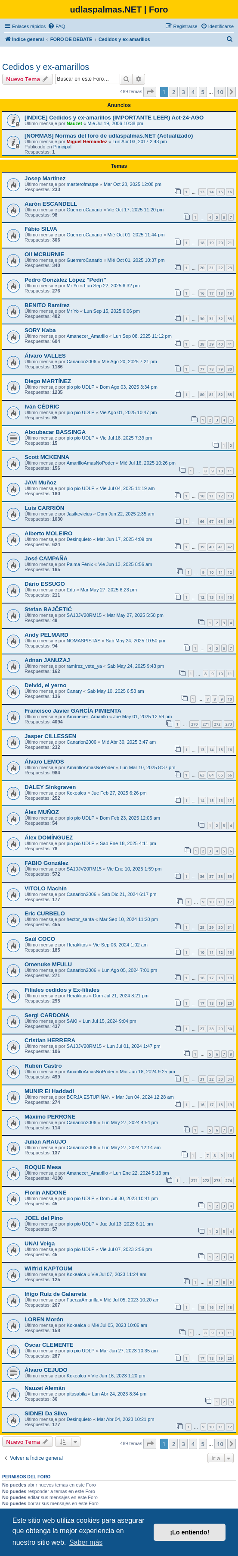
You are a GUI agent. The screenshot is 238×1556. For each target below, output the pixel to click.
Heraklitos (77, 944)
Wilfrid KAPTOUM (48, 1268)
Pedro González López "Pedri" (65, 280)
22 (220, 267)
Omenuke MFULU (48, 964)
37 (211, 876)
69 (230, 521)
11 (230, 471)
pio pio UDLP (81, 387)
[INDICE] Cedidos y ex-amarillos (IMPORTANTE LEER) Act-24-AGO (114, 117)
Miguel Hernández (87, 141)
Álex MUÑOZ (42, 812)
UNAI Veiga (40, 1243)
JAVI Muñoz (40, 482)
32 (220, 318)
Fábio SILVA (41, 229)
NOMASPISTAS (84, 640)
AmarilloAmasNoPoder (90, 462)
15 (220, 192)
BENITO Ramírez (47, 305)
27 (202, 1028)
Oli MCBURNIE (44, 254)
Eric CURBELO (45, 913)
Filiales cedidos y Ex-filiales (62, 990)
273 (229, 724)
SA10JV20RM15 (84, 615)
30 (202, 318)
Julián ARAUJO (45, 1141)
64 (211, 775)
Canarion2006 (81, 361)
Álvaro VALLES (45, 355)
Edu (71, 589)
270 (194, 724)
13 (202, 192)
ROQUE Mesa (43, 1167)
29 (211, 927)
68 (220, 521)
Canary (74, 691)
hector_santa (80, 919)
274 (229, 1180)
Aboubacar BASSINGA (55, 432)
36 (202, 876)
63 (202, 775)
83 (230, 394)
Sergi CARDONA (47, 1015)
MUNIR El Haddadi (49, 1091)
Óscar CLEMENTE (49, 1345)
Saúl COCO (40, 939)
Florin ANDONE (45, 1192)
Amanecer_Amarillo (87, 336)
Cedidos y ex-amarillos (45, 67)
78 (211, 369)
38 (202, 344)
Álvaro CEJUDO (46, 1370)
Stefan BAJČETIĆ (48, 609)
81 (211, 394)
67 (211, 521)
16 (230, 192)
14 (211, 192)
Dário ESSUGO (45, 584)
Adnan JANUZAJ (47, 660)
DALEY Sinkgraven (50, 787)
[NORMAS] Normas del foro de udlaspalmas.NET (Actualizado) (109, 135)
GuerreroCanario (84, 209)
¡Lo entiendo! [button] (189, 1532)
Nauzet (74, 123)
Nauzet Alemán (45, 1388)
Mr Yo (73, 285)
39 (211, 344)
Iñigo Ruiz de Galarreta (56, 1294)
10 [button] (220, 92)
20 (220, 242)
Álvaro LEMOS (44, 761)
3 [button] (183, 92)
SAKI (72, 1021)
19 (211, 242)
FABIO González (46, 863)
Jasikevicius (79, 513)
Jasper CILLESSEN (50, 736)
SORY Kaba (40, 330)
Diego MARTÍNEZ (48, 381)
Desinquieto (79, 539)
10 (220, 471)
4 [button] (193, 92)
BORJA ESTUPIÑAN (89, 1097)
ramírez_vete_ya (84, 666)
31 (211, 318)
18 (202, 242)
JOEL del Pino (44, 1218)
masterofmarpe (83, 184)
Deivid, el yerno (45, 685)
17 (211, 293)
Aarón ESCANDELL (51, 204)
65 (220, 775)
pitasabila (77, 1393)
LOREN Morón (44, 1319)
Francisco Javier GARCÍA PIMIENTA (73, 710)
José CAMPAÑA (46, 558)
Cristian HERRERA (50, 1040)
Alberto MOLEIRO (48, 533)
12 (220, 496)
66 (202, 521)
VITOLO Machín (46, 888)
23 (230, 267)
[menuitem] (56, 26)
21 (230, 242)
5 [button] (202, 92)
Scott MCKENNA (47, 457)
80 (230, 369)
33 (230, 318)
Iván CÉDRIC (42, 406)
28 (202, 927)
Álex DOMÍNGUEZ (49, 837)
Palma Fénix (80, 564)
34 (230, 1079)
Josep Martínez (45, 178)
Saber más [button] (85, 1542)
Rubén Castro (43, 1065)
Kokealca (76, 792)
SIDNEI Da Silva (46, 1413)
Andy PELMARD (46, 635)
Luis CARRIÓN (44, 508)
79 (220, 369)
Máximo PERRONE (50, 1116)
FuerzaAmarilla (83, 1299)
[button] (149, 92)
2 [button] (173, 92)
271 (206, 724)
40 (220, 344)
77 (202, 369)
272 (217, 724)
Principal (62, 146)
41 (230, 344)
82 (220, 394)
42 (230, 547)
